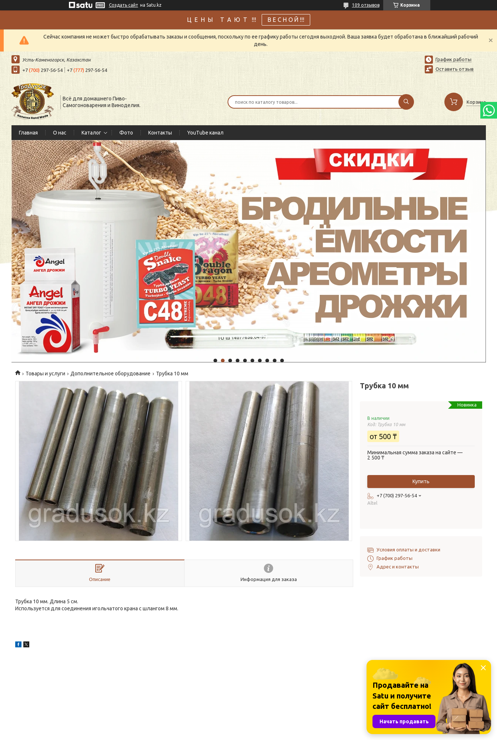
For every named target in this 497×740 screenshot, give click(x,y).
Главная (28, 132)
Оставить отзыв (454, 69)
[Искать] (406, 102)
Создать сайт (123, 5)
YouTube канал (205, 132)
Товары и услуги (45, 373)
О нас (59, 132)
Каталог (91, 132)
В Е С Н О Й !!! (286, 19)
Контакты (160, 132)
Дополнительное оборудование (110, 373)
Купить (421, 481)
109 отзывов (366, 5)
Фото (126, 132)
